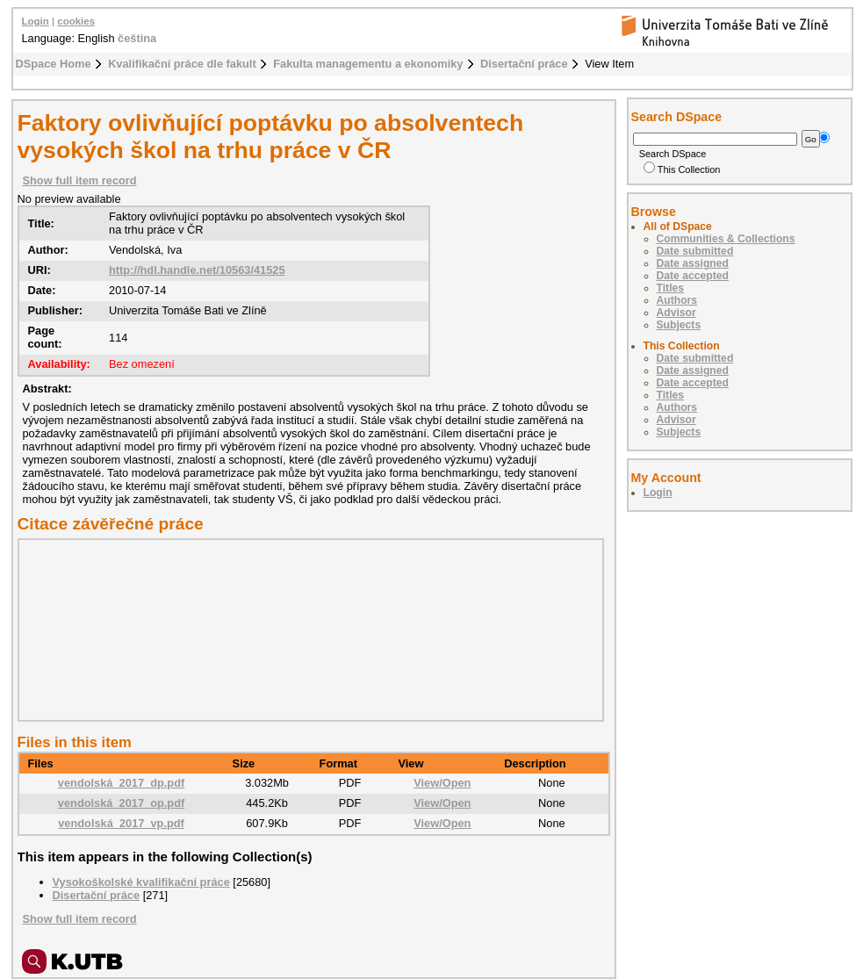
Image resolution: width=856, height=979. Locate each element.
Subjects (679, 325)
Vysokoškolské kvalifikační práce (141, 882)
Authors (677, 300)
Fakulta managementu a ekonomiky (368, 63)
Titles (671, 288)
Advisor (676, 312)
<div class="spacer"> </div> (306, 629)
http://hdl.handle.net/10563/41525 (197, 270)
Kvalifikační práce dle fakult (182, 63)
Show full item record (80, 180)
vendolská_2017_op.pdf (121, 803)
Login (35, 21)
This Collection (682, 169)
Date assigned (693, 263)
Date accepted (693, 276)
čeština (137, 38)
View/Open (442, 782)
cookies (76, 21)
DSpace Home (53, 63)
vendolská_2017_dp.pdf (121, 782)
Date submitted (695, 251)
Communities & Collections (726, 239)
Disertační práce (524, 63)
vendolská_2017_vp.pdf (121, 823)
